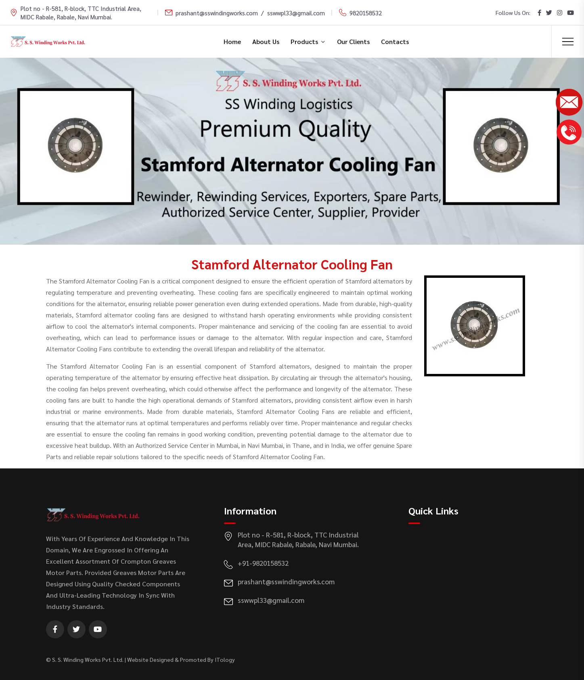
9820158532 (366, 13)
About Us (265, 41)
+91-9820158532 (263, 562)
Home (232, 41)
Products (304, 41)
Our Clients (353, 41)
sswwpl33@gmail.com (296, 13)
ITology (225, 659)
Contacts (395, 41)
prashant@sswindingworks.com (217, 13)
